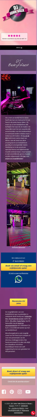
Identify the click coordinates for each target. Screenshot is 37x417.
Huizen (11, 406)
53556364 (24, 406)
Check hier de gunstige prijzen (18, 381)
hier (24, 156)
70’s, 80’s (13, 321)
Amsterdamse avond (16, 319)
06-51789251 (19, 261)
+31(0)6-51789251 (17, 408)
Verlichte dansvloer (18, 247)
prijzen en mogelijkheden (14, 158)
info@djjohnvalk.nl (14, 410)
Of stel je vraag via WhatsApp (18, 273)
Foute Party (21, 321)
